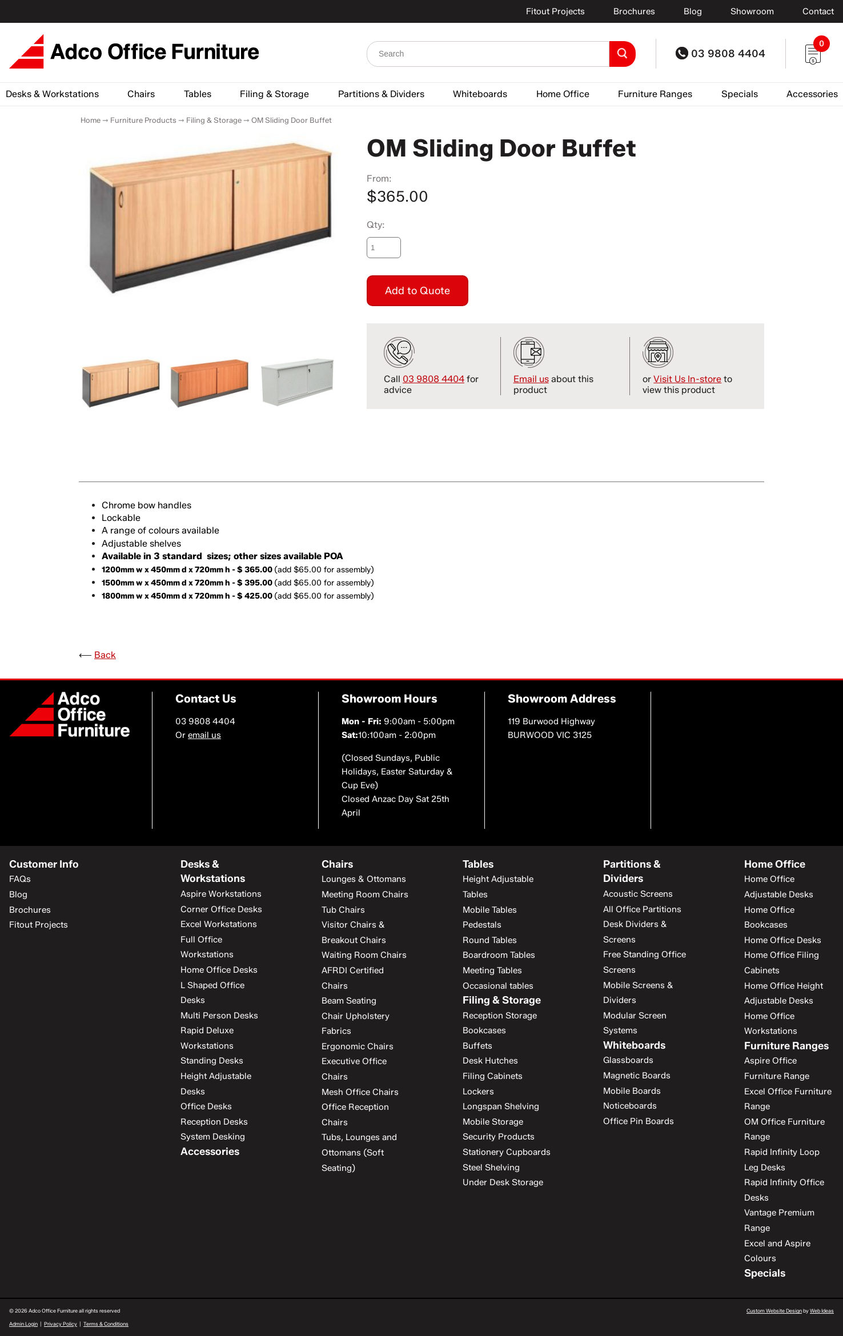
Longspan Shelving (501, 1106)
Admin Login (23, 1324)
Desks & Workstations (52, 94)
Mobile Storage (493, 1122)
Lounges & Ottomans (364, 879)
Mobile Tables (490, 910)
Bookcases (484, 1030)
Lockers (478, 1091)
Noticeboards (630, 1106)
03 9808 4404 (720, 53)
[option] (209, 218)
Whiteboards (480, 94)
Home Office (562, 94)
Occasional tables (498, 986)
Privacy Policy (60, 1324)
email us (204, 735)
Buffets (477, 1046)
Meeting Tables (492, 970)
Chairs (141, 94)
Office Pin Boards (638, 1121)
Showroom (752, 11)
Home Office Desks (219, 970)
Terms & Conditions (106, 1324)
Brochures (634, 11)
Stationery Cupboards (507, 1152)
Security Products (499, 1137)
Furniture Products (143, 120)
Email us (531, 379)
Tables (197, 94)
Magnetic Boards (637, 1075)
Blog (693, 11)
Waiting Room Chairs (364, 955)
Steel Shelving (491, 1167)
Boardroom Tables (499, 955)
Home (91, 120)
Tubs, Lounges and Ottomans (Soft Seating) (359, 1152)
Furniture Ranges (655, 94)
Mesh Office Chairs (360, 1092)
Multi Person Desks (219, 1015)
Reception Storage (500, 1015)
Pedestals (482, 925)
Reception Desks (214, 1122)
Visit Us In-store (687, 379)
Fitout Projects (555, 11)
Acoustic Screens (638, 894)
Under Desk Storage (503, 1182)
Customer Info (44, 864)
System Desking (212, 1137)
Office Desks (206, 1106)
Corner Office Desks (221, 909)
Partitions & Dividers (381, 94)
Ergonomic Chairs (358, 1046)
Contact (818, 11)
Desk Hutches (490, 1061)
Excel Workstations (218, 924)
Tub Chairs (343, 910)
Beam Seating (349, 1001)
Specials (739, 94)
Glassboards (628, 1060)
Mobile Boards (632, 1091)
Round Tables (490, 940)
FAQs (20, 879)
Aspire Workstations (221, 894)
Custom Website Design (774, 1310)
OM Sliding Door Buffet (291, 120)
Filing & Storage (274, 94)
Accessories (812, 94)
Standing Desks (211, 1061)
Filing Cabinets (493, 1076)
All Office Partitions (642, 909)
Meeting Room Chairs (365, 894)
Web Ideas (822, 1310)
